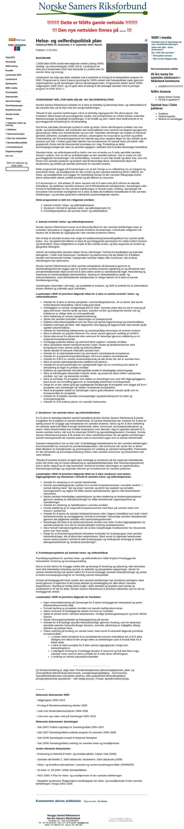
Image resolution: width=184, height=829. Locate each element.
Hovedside (11, 62)
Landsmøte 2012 (14, 75)
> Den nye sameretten (16, 138)
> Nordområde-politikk (16, 142)
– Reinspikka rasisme (161, 56)
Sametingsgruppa (14, 105)
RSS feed (20, 40)
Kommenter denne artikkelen (58, 801)
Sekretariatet (12, 97)
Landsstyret (11, 79)
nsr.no (123, 31)
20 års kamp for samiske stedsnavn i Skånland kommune (165, 78)
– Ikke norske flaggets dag (164, 59)
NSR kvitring (12, 66)
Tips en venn (90, 801)
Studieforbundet (13, 110)
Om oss (9, 156)
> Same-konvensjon (15, 134)
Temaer (9, 118)
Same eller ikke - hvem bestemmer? (162, 48)
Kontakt (9, 70)
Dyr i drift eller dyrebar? (162, 52)
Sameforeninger (13, 101)
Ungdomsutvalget (14, 151)
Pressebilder (12, 92)
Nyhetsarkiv (11, 83)
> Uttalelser (11, 129)
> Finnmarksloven (14, 147)
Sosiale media (12, 114)
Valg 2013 (10, 57)
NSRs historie (161, 91)
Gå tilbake (102, 801)
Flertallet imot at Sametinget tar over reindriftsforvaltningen (166, 43)
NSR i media (11, 88)
